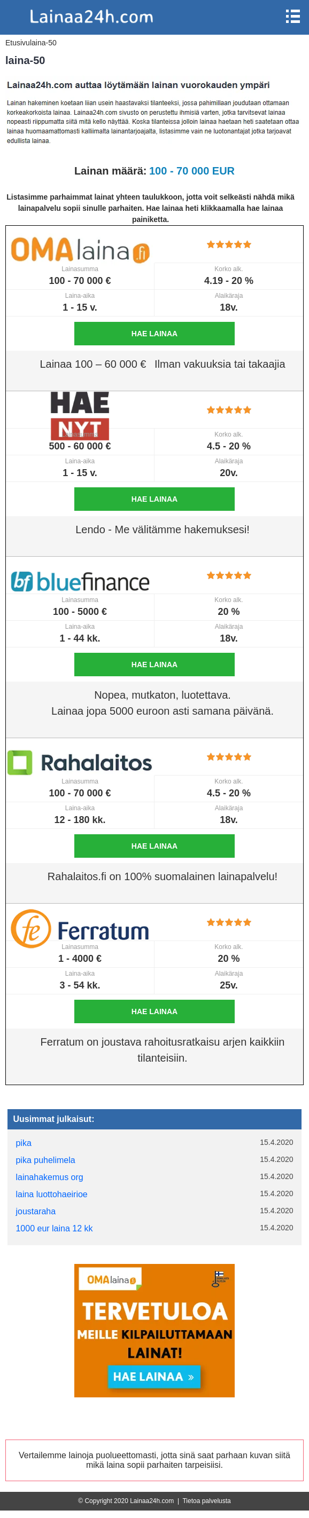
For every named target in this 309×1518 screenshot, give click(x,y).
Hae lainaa (154, 333)
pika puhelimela (45, 1160)
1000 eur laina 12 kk (54, 1228)
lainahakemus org (49, 1177)
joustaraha (36, 1211)
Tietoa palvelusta (206, 1501)
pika (23, 1143)
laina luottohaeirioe (51, 1194)
